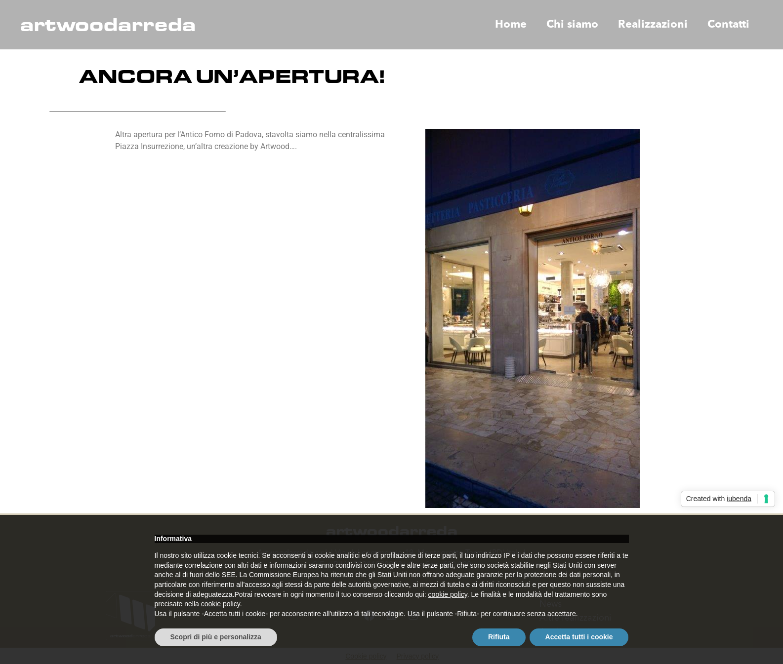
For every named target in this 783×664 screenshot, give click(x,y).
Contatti (728, 24)
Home (511, 24)
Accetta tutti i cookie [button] (579, 637)
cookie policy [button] (447, 594)
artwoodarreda (108, 24)
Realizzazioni (653, 24)
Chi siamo (572, 24)
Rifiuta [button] (499, 637)
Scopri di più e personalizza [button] (215, 637)
